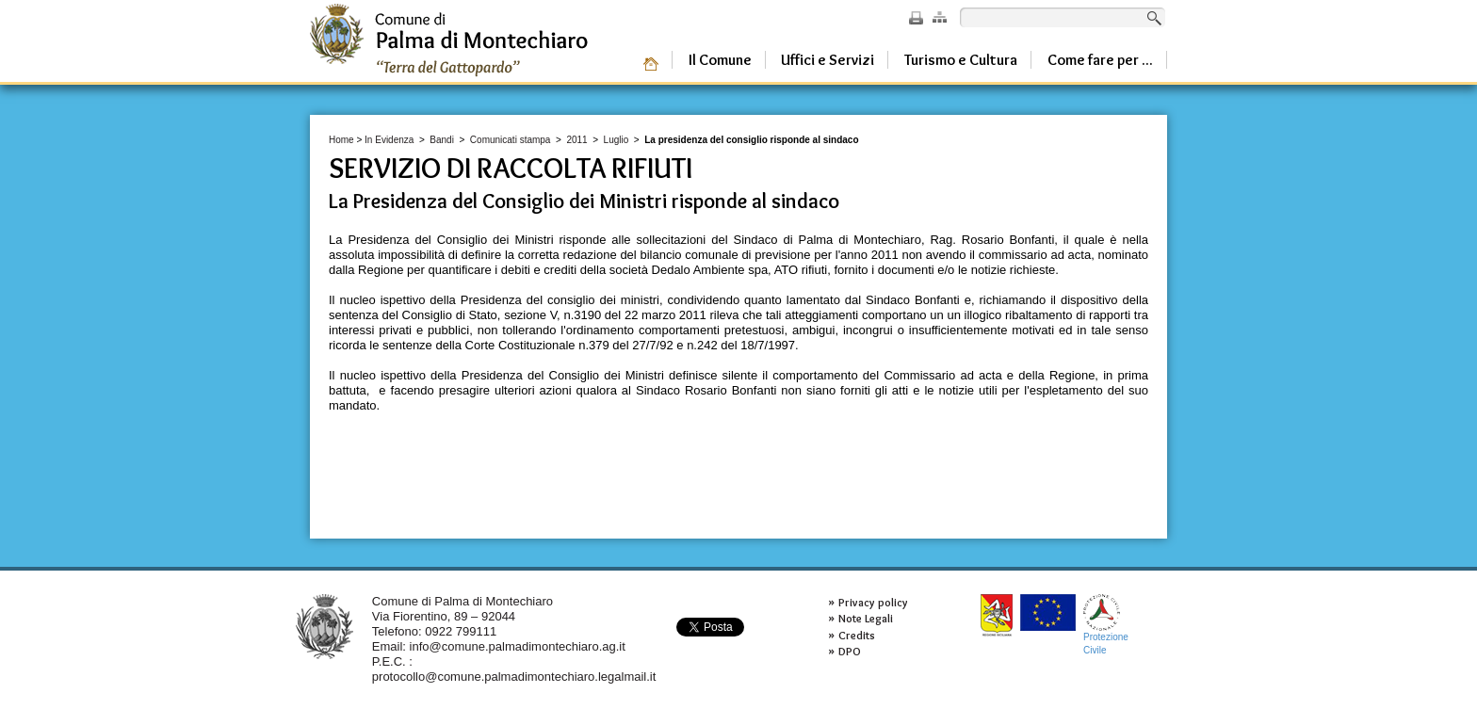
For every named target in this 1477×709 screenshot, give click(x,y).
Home (341, 140)
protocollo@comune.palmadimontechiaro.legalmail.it (514, 676)
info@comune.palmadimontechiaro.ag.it (517, 646)
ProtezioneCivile (1105, 624)
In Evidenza (389, 140)
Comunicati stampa (510, 140)
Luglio (616, 140)
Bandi (442, 140)
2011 (576, 140)
